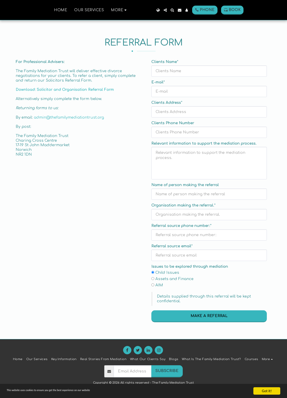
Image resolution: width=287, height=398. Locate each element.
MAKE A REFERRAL (209, 316)
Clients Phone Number (172, 123)
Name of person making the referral (185, 185)
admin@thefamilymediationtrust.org (69, 117)
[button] (180, 10)
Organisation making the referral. (182, 205)
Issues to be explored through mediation (189, 266)
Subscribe (166, 371)
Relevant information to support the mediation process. (204, 143)
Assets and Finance (174, 279)
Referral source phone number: (180, 226)
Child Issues (167, 272)
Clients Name (164, 62)
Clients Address (166, 102)
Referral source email (171, 246)
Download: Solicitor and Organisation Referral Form (65, 89)
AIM (159, 285)
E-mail (157, 82)
